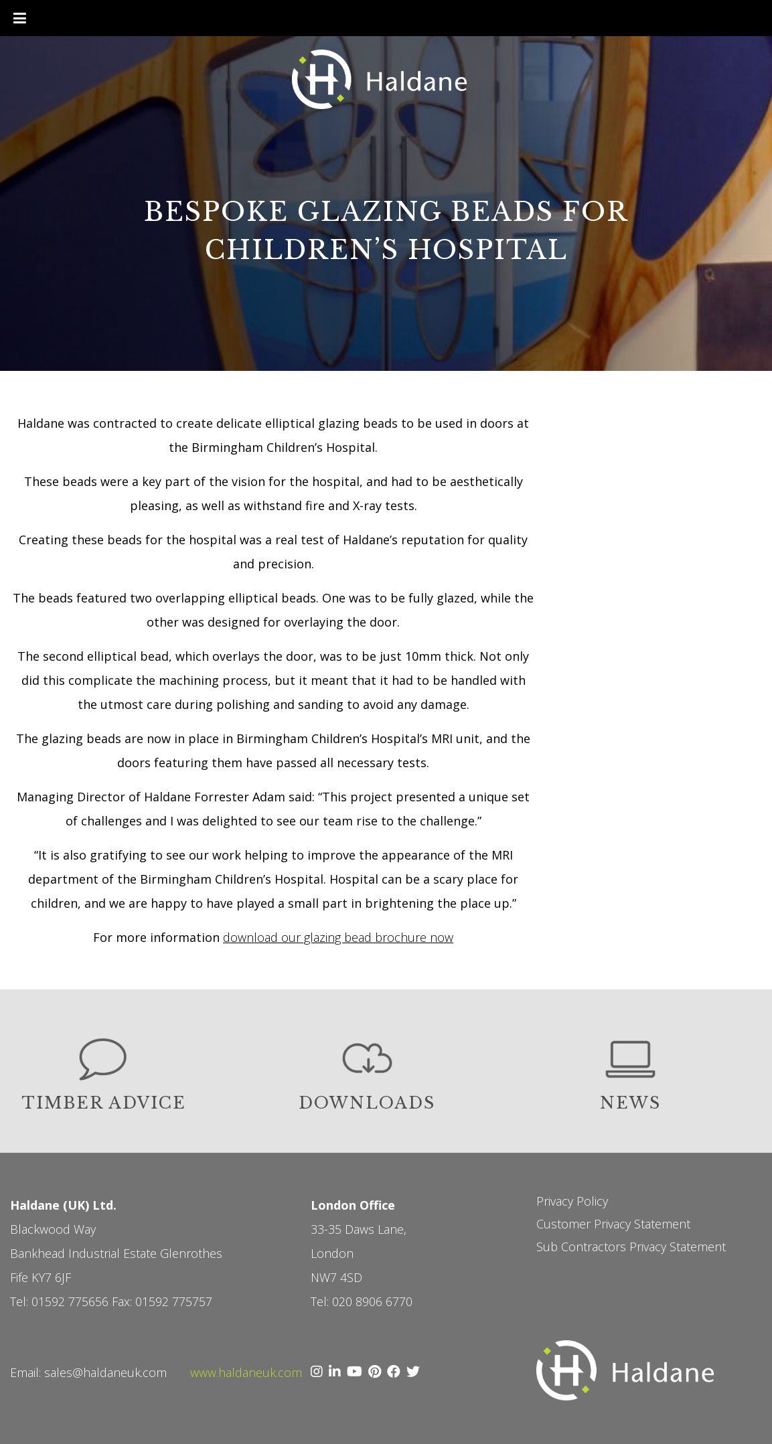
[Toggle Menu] (20, 18)
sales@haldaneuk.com (105, 1372)
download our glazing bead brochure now (338, 937)
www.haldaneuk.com (246, 1372)
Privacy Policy (572, 1201)
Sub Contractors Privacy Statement (631, 1246)
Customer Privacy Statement (613, 1224)
